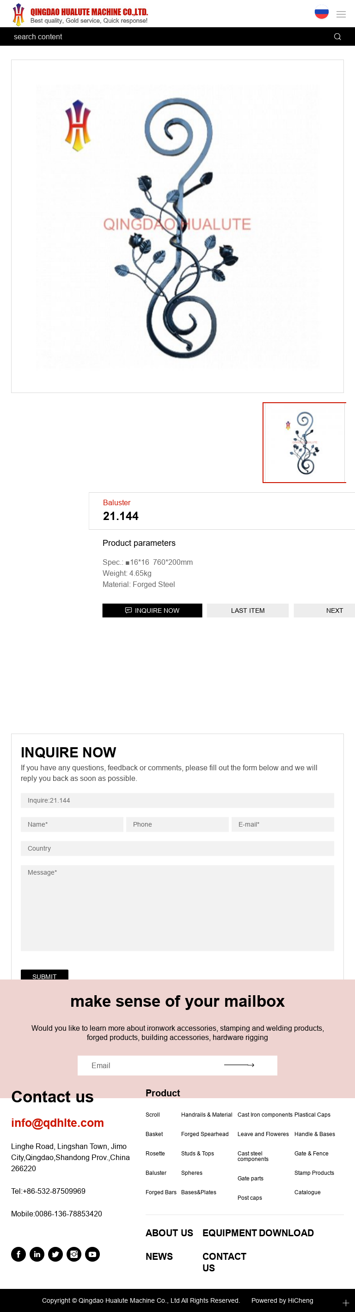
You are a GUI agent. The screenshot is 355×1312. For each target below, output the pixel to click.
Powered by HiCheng (282, 1300)
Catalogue (307, 1192)
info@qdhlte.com (57, 1123)
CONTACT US (224, 1262)
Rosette (155, 1153)
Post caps (250, 1198)
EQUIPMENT (229, 1233)
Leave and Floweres (263, 1134)
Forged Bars (161, 1192)
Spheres (191, 1173)
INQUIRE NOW (253, 610)
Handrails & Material (207, 1115)
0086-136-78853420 (68, 1214)
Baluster (156, 1173)
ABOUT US (169, 1233)
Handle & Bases (314, 1134)
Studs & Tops (197, 1153)
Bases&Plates (198, 1192)
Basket (154, 1134)
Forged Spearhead (205, 1134)
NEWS (159, 1257)
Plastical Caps (312, 1115)
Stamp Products (314, 1173)
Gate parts (250, 1178)
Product (163, 1093)
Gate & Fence (311, 1153)
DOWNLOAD (286, 1233)
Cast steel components (253, 1156)
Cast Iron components (265, 1115)
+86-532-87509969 (54, 1191)
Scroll (153, 1115)
